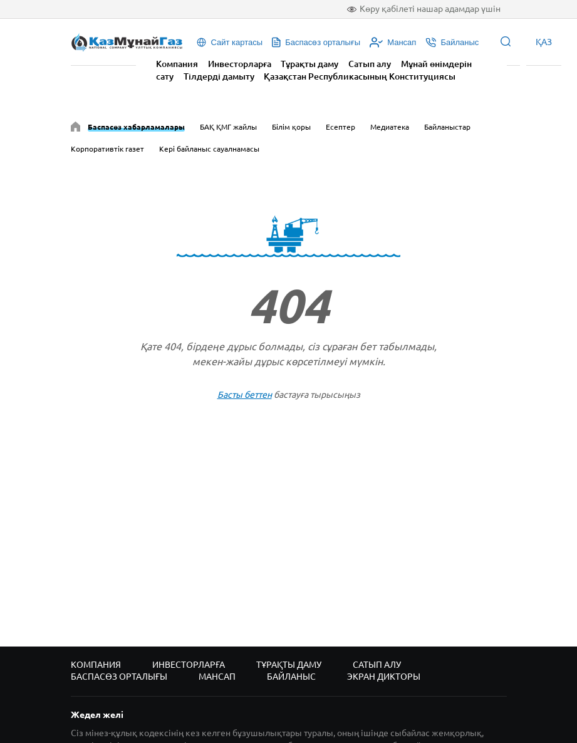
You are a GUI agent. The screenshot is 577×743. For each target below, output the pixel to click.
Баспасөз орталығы (119, 677)
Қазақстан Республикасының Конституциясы (359, 76)
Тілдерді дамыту (219, 76)
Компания (177, 64)
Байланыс (291, 677)
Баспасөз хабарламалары (136, 127)
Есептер (340, 127)
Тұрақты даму (309, 64)
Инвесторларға (239, 64)
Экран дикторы (383, 677)
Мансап (217, 677)
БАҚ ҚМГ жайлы (228, 127)
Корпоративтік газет (107, 149)
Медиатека (389, 127)
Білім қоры (291, 127)
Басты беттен (244, 395)
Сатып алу (369, 64)
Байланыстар (447, 127)
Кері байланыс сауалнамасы (209, 149)
